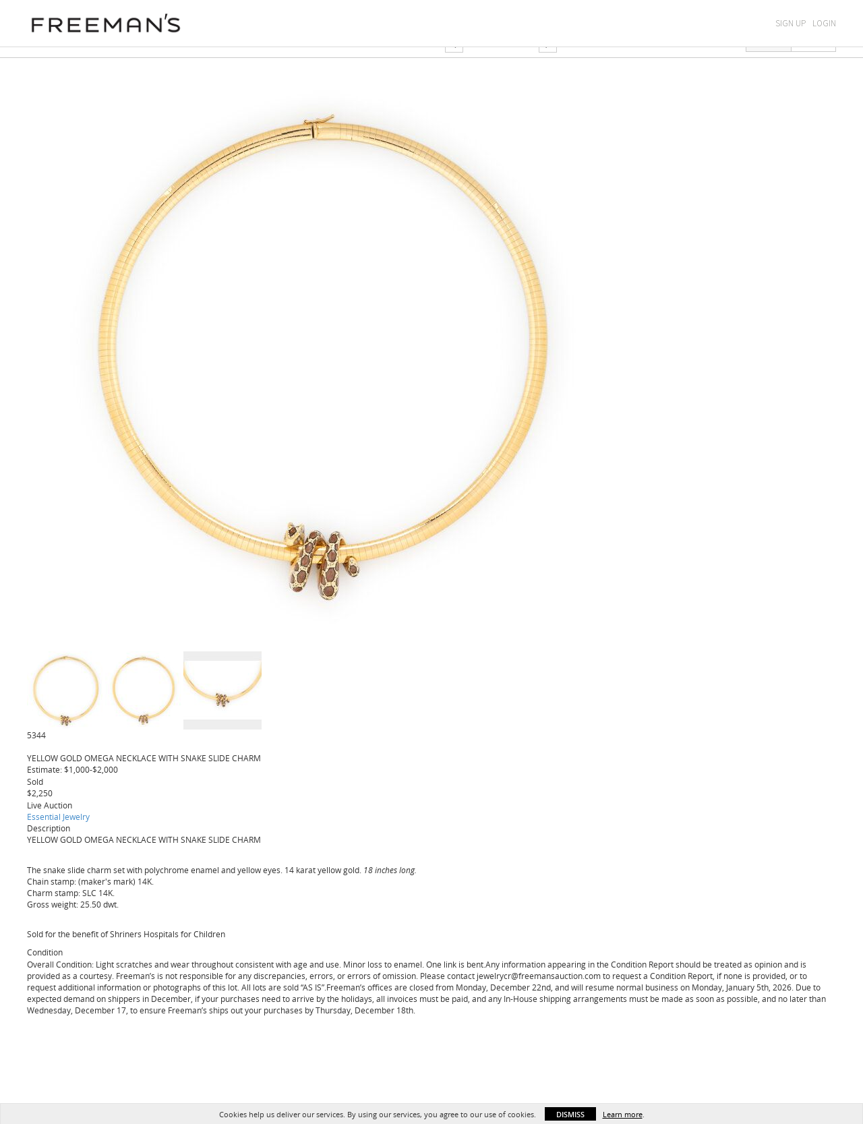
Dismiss (570, 1114)
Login (824, 23)
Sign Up (790, 23)
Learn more (623, 1114)
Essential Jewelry (58, 816)
